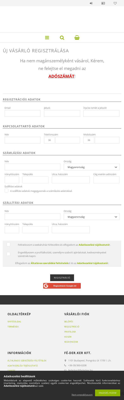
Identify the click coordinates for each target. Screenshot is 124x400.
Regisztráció (71, 326)
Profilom (70, 331)
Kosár (68, 336)
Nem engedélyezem (82, 394)
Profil (103, 3)
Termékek (13, 326)
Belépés (91, 3)
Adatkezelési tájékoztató (23, 365)
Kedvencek (115, 3)
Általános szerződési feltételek (27, 360)
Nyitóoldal (14, 321)
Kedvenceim (71, 341)
